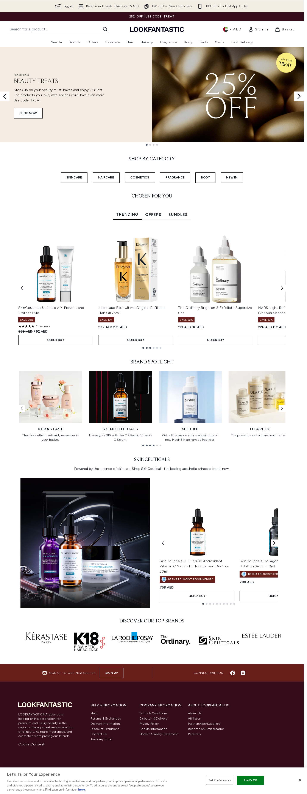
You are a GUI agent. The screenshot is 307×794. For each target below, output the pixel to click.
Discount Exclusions (105, 729)
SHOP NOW (28, 113)
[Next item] (282, 288)
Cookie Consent (31, 744)
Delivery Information (105, 724)
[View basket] (284, 29)
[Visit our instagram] (243, 673)
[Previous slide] (4, 96)
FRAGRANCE (175, 177)
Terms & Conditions (153, 713)
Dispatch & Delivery (153, 718)
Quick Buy (55, 340)
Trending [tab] (127, 214)
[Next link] (282, 408)
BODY (205, 177)
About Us (195, 713)
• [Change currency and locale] (232, 29)
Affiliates (194, 718)
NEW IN (231, 177)
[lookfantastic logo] (157, 29)
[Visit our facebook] (233, 673)
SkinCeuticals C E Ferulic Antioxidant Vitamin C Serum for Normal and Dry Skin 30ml (194, 566)
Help (94, 713)
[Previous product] (163, 542)
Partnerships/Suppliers (204, 724)
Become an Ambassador (206, 729)
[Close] (300, 780)
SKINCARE (74, 177)
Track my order (101, 739)
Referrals (194, 734)
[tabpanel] (151, 288)
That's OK (250, 780)
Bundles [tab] (178, 214)
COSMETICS (139, 177)
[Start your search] (58, 29)
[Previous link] (21, 408)
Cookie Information (153, 729)
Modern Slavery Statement (158, 734)
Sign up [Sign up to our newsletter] (111, 673)
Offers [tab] (153, 214)
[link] (258, 29)
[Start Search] (105, 29)
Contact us (99, 734)
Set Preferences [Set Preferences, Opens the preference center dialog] (220, 780)
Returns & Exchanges (106, 718)
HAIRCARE (106, 177)
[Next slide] (299, 96)
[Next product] (274, 542)
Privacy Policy (149, 724)
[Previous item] (21, 288)
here (81, 789)
